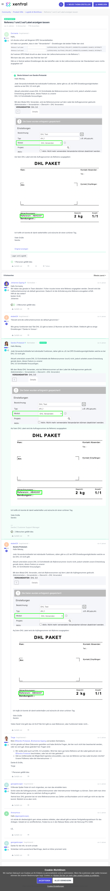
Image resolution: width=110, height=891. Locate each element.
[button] (2, 5)
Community (6, 12)
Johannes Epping (17, 283)
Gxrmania (14, 33)
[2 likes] (23, 305)
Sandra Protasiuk (17, 343)
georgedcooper (17, 784)
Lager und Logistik (19, 256)
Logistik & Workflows (33, 12)
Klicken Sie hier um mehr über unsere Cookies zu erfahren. (76, 875)
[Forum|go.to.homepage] (16, 4)
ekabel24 (14, 316)
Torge (13, 737)
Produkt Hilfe (18, 12)
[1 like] (21, 262)
